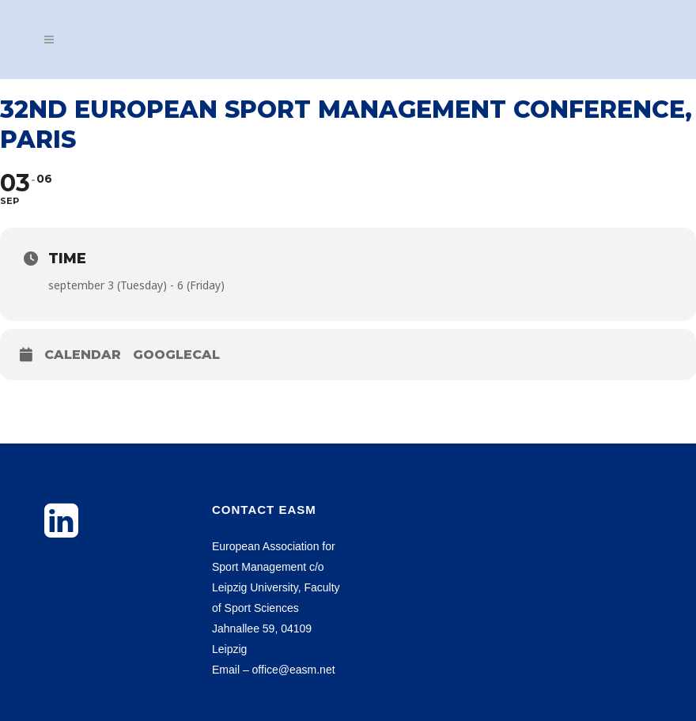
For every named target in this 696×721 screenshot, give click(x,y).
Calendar (82, 354)
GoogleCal (176, 354)
